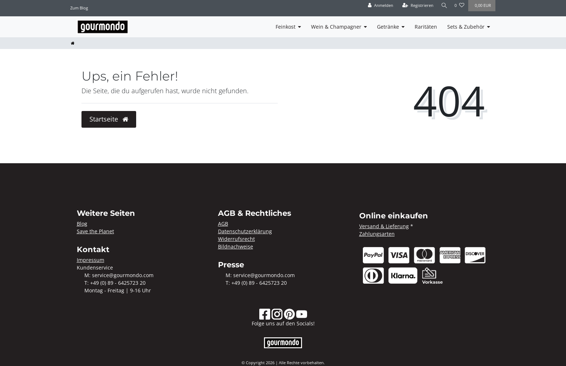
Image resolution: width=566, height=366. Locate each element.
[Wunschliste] (459, 5)
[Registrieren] (416, 5)
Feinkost (285, 26)
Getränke (388, 26)
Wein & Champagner (336, 26)
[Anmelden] (379, 5)
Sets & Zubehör (466, 26)
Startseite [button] (108, 119)
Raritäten (426, 26)
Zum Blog (79, 8)
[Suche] (443, 5)
